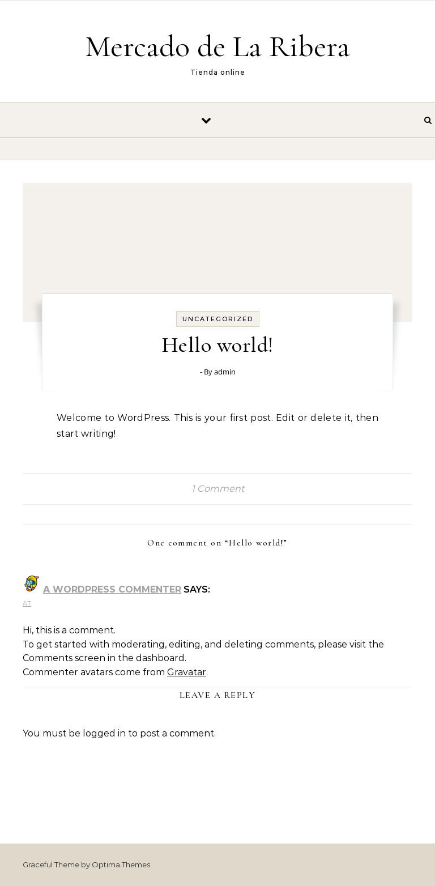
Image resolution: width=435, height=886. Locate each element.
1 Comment (217, 488)
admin (225, 372)
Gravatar (186, 672)
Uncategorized (217, 319)
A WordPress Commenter (112, 589)
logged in (104, 733)
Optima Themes (121, 864)
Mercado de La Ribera (217, 46)
